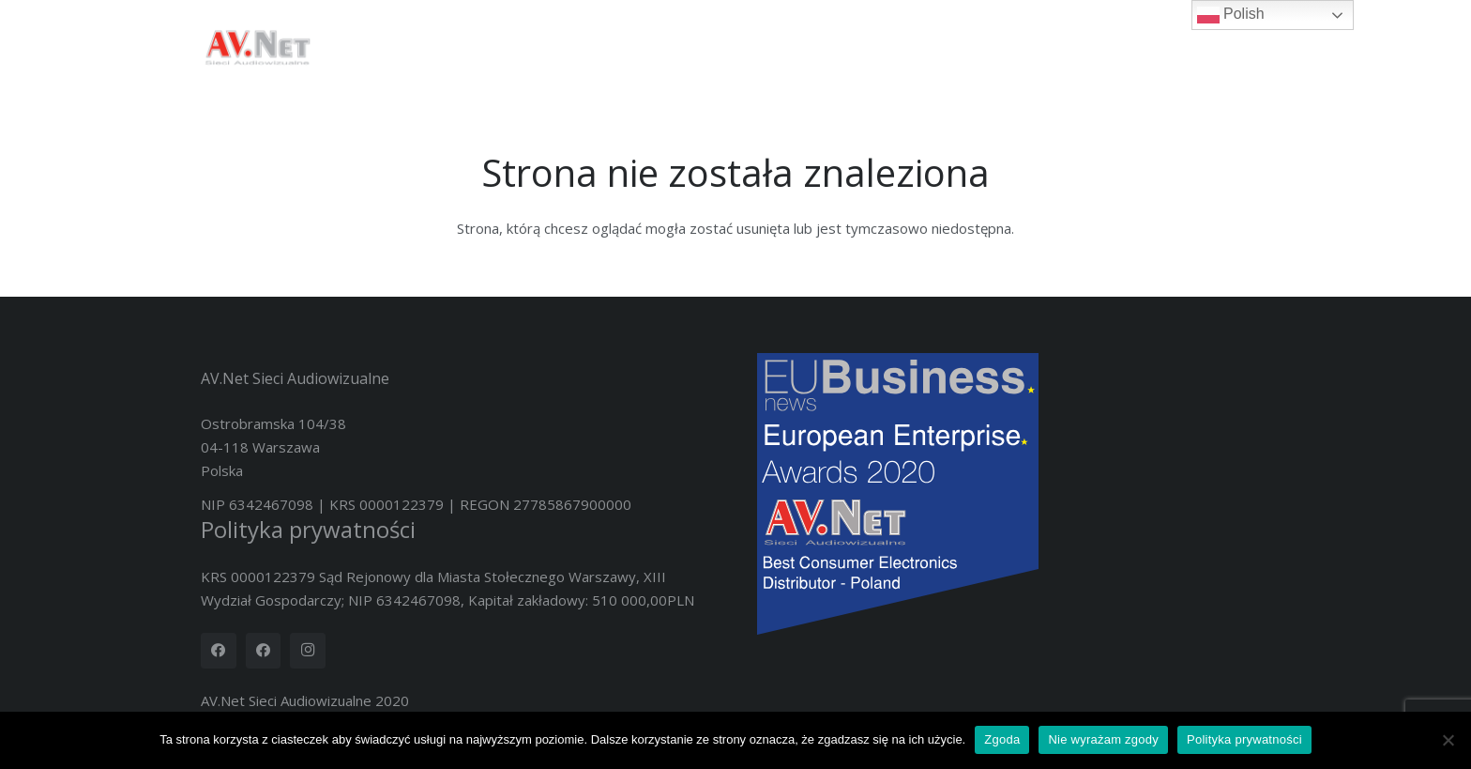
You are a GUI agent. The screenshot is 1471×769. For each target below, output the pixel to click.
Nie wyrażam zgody (1103, 739)
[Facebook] (218, 651)
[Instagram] (308, 651)
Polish (1231, 15)
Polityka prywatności (308, 529)
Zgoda (1002, 739)
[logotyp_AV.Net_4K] (257, 46)
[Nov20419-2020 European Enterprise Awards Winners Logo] (1014, 494)
